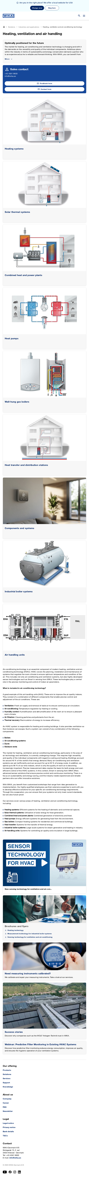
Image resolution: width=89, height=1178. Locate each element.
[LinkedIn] (19, 1172)
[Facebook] (10, 1172)
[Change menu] (84, 16)
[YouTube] (5, 1172)
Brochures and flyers (16, 926)
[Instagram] (14, 1172)
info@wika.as (10, 76)
